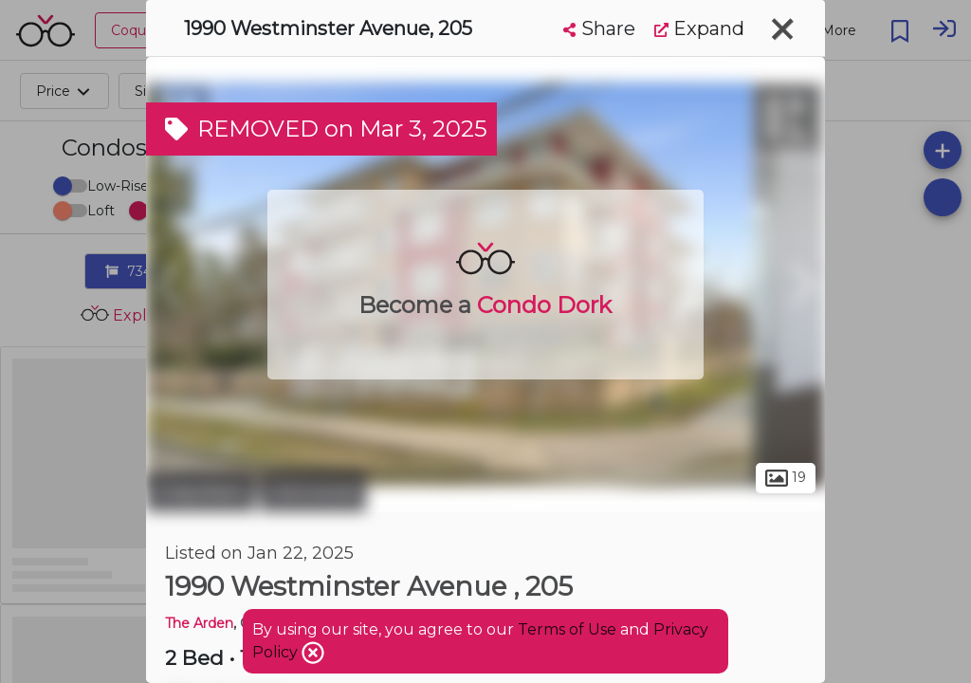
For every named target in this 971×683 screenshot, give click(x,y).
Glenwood (313, 491)
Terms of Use (567, 629)
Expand (699, 28)
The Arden (199, 623)
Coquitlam (201, 491)
